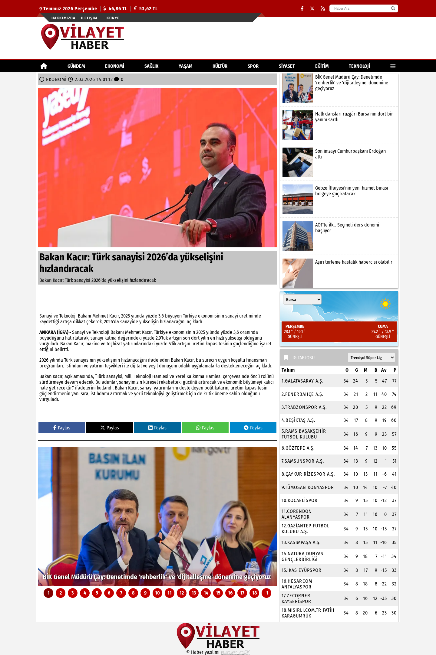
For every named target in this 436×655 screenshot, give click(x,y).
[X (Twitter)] (312, 8)
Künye (113, 18)
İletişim (89, 18)
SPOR (253, 66)
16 (230, 593)
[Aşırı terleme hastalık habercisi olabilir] (339, 273)
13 (194, 593)
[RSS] (323, 8)
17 (242, 593)
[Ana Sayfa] (43, 66)
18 (254, 593)
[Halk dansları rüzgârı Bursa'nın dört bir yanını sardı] (339, 125)
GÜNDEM (76, 66)
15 (218, 593)
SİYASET (287, 66)
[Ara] (393, 8)
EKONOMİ (114, 66)
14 (206, 593)
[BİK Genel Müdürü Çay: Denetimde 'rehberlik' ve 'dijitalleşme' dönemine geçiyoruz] (157, 516)
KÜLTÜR (220, 66)
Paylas (61, 428)
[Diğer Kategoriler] (393, 66)
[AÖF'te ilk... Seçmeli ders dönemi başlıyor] (339, 236)
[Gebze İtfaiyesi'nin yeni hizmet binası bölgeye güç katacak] (339, 199)
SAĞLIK (151, 66)
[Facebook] (302, 8)
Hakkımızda (63, 18)
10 (157, 593)
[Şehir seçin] (302, 299)
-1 (266, 593)
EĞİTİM (322, 66)
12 (182, 593)
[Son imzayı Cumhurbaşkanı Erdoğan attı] (339, 162)
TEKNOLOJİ (359, 66)
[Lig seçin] (371, 357)
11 (169, 593)
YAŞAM (186, 66)
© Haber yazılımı (218, 652)
